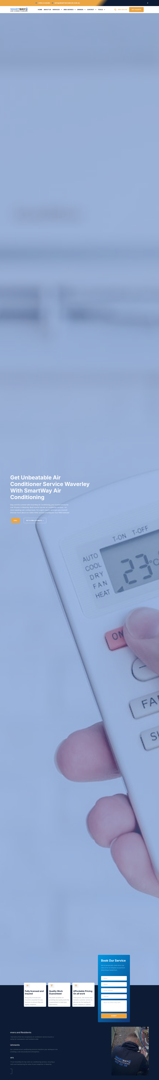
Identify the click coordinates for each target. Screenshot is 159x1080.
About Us (47, 9)
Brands (81, 9)
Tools (101, 9)
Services (57, 9)
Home (40, 9)
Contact (91, 9)
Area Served (70, 9)
